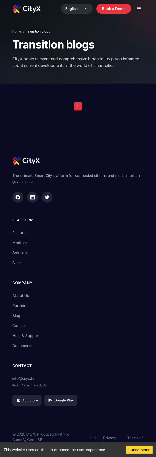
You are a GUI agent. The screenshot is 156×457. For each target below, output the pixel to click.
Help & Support (26, 335)
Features (19, 232)
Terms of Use (135, 441)
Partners (19, 305)
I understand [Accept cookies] (139, 449)
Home (16, 31)
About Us (20, 295)
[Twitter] (47, 197)
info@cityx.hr (23, 378)
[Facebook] (17, 197)
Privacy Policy (109, 441)
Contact (19, 325)
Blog (16, 315)
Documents (22, 345)
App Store (27, 400)
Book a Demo (114, 8)
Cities (16, 262)
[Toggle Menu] (139, 8)
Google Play (61, 400)
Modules (19, 242)
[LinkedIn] (32, 197)
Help (91, 438)
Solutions (20, 252)
